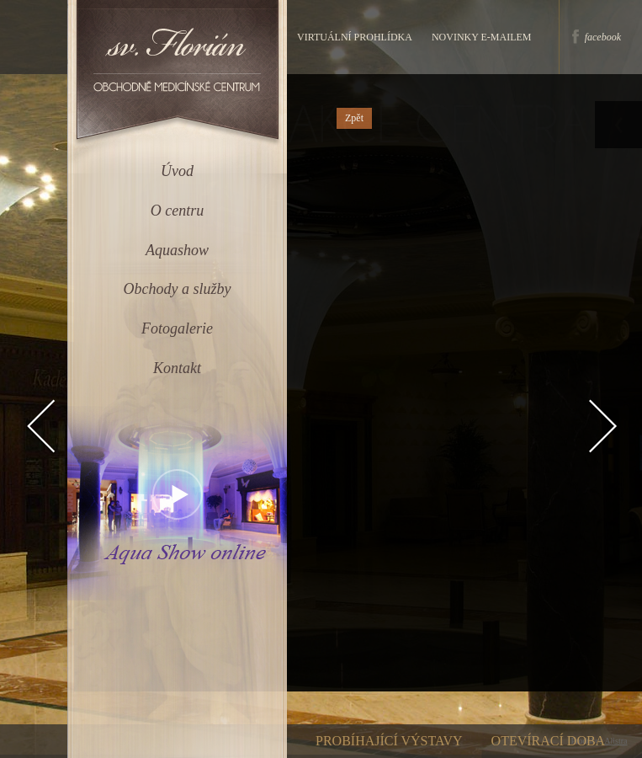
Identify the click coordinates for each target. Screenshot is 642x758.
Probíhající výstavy (389, 741)
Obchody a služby (177, 288)
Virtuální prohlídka (354, 37)
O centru (177, 210)
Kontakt (177, 368)
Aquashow (177, 250)
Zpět (354, 118)
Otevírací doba (548, 741)
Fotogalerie (177, 328)
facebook (603, 37)
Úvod (177, 171)
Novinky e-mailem (482, 37)
